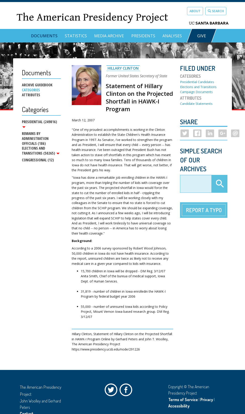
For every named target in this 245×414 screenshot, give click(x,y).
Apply (219, 184)
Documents (44, 35)
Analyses (172, 35)
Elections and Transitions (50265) (41, 151)
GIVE (201, 35)
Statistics (76, 35)
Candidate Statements (196, 103)
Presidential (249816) (39, 123)
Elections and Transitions (198, 87)
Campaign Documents (196, 92)
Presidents (143, 35)
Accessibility (179, 405)
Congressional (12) (38, 160)
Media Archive (109, 35)
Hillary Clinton (123, 68)
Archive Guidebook (37, 84)
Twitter (112, 390)
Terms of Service (183, 399)
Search (216, 11)
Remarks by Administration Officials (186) (35, 138)
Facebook (127, 390)
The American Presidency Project (92, 17)
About (195, 11)
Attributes (31, 94)
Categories (31, 89)
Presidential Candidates (197, 82)
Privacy (206, 399)
